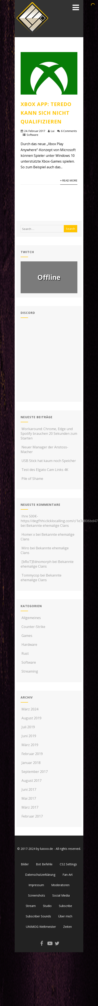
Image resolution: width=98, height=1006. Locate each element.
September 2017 (34, 771)
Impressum (36, 885)
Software (32, 135)
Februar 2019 (32, 753)
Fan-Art (67, 875)
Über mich (65, 916)
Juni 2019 (28, 736)
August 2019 (31, 718)
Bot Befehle (44, 864)
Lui (52, 131)
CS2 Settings (68, 864)
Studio (47, 906)
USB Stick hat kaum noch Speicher (48, 460)
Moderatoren (60, 885)
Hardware (29, 644)
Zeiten (67, 927)
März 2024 (29, 709)
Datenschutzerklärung (40, 875)
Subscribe (65, 906)
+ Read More (68, 180)
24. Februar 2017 (34, 131)
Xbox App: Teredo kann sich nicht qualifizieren (46, 113)
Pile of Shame (32, 478)
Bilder (25, 864)
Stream (31, 906)
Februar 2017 (32, 816)
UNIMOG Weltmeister (41, 927)
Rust (25, 653)
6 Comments (69, 131)
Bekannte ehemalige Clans (47, 525)
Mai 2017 (28, 798)
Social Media (61, 895)
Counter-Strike (33, 626)
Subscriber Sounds (38, 916)
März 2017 (29, 807)
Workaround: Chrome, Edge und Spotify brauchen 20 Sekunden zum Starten (49, 433)
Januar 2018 (31, 762)
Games (26, 635)
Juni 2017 (28, 789)
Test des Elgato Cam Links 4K (44, 469)
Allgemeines (31, 617)
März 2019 (29, 744)
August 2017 (31, 780)
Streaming (29, 671)
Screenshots (36, 895)
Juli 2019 (28, 727)
